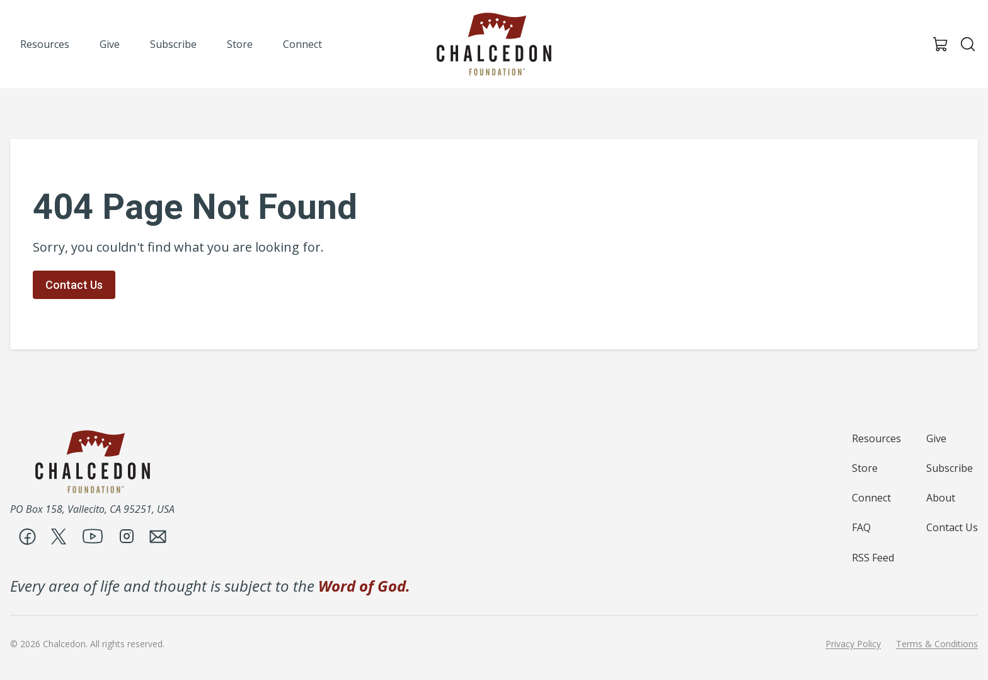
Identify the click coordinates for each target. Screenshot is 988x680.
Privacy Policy (853, 644)
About (940, 498)
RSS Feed (873, 558)
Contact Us (74, 284)
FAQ (861, 527)
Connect (871, 498)
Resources (876, 438)
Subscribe (949, 468)
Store (865, 468)
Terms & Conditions (937, 644)
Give (936, 438)
